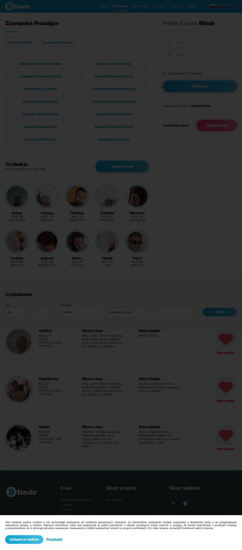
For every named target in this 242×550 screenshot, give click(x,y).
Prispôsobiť (54, 539)
